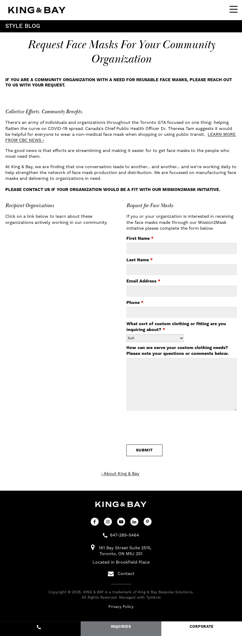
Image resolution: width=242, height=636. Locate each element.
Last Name (139, 260)
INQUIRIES (121, 626)
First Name (139, 238)
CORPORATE (202, 626)
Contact (121, 574)
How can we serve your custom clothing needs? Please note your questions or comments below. (177, 350)
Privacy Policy (121, 606)
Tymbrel (153, 597)
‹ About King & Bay (120, 473)
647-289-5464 (124, 535)
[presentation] (157, 429)
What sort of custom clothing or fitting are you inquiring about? (176, 326)
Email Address (143, 281)
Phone (134, 302)
